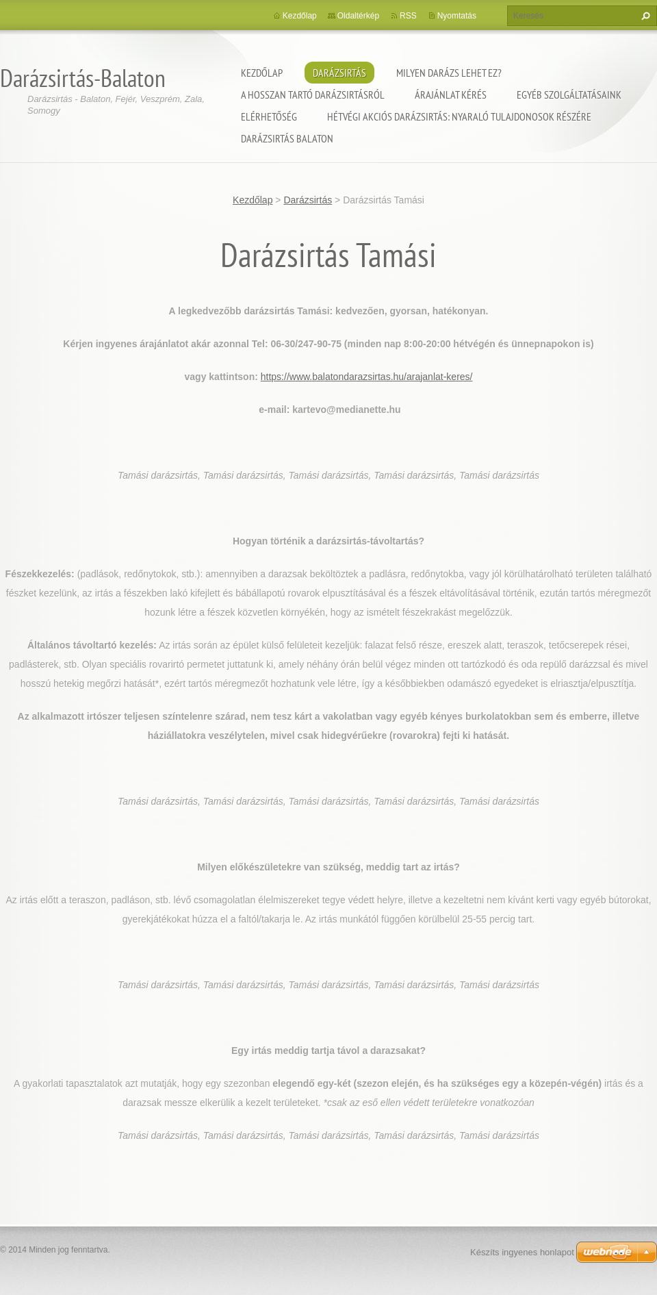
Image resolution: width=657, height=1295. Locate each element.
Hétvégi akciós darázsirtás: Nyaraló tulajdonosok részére (459, 116)
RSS (408, 16)
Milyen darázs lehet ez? (449, 72)
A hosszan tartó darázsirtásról (313, 94)
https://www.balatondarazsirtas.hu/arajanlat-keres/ (367, 376)
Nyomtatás (456, 16)
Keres (644, 15)
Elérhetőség (269, 116)
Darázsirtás (339, 72)
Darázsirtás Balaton (287, 138)
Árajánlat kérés (451, 94)
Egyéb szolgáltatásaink (569, 94)
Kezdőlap (262, 72)
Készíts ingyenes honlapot (522, 1252)
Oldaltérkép (358, 16)
